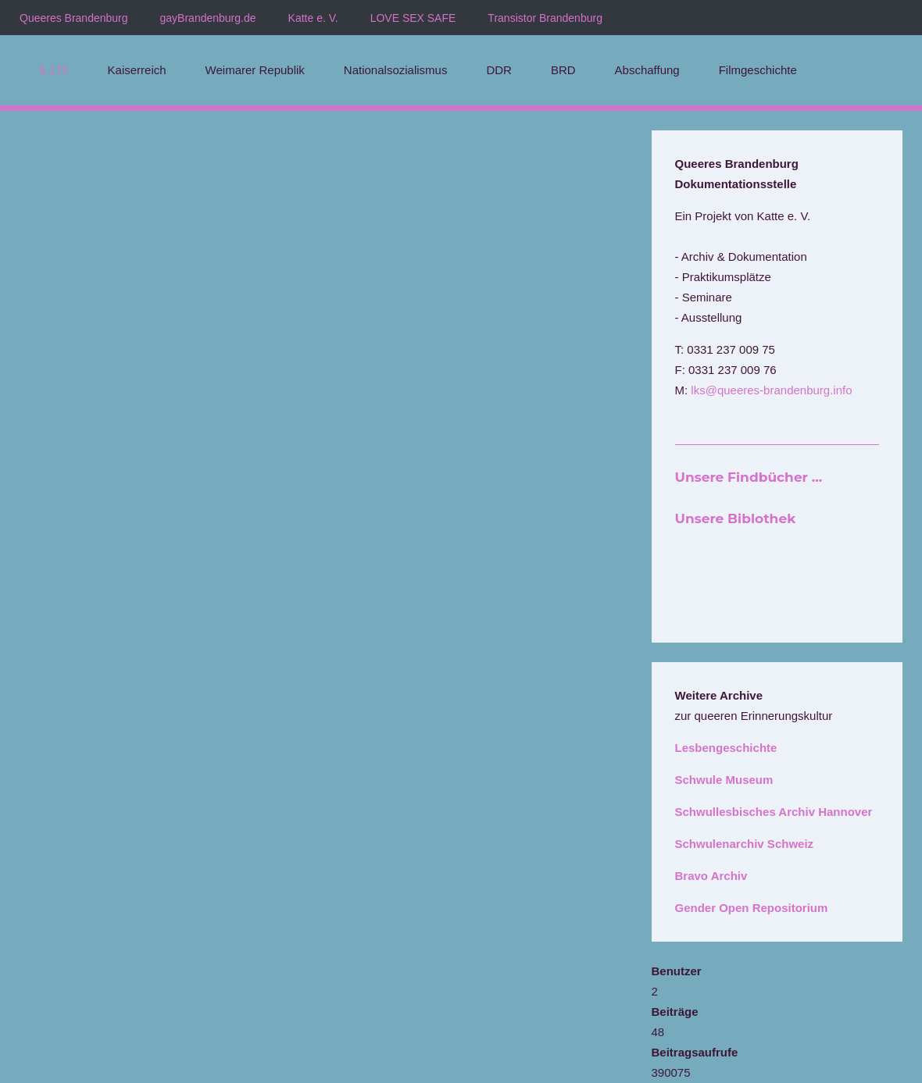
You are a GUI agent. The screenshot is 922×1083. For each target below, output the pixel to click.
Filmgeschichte (758, 70)
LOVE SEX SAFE (413, 18)
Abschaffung (647, 70)
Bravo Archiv (711, 875)
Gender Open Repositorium (751, 907)
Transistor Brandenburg (545, 18)
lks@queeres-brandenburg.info (771, 390)
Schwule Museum (724, 779)
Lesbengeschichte (726, 747)
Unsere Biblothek (735, 518)
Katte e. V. (313, 18)
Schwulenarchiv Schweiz (744, 843)
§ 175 (54, 70)
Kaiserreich (137, 70)
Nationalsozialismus (396, 70)
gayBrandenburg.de (208, 18)
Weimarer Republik (255, 70)
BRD (563, 70)
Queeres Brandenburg (74, 18)
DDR (499, 70)
